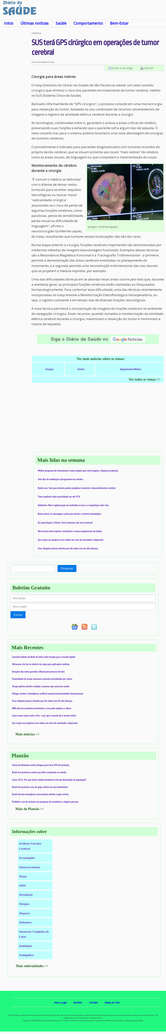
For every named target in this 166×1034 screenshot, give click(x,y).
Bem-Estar (119, 23)
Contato (93, 1002)
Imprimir (149, 68)
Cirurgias (49, 369)
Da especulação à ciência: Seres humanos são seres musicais (65, 522)
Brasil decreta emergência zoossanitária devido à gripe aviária (40, 794)
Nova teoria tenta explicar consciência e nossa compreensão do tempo (70, 531)
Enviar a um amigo (122, 68)
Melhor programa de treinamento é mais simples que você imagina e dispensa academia (78, 470)
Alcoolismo (26, 894)
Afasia (23, 876)
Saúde (61, 23)
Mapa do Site (112, 1002)
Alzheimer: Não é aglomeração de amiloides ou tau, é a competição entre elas (73, 505)
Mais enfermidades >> (32, 966)
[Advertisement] (16, 89)
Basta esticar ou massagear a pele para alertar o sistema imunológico (69, 513)
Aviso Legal (60, 1002)
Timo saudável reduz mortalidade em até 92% (59, 496)
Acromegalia (27, 857)
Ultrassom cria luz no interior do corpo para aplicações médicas (41, 664)
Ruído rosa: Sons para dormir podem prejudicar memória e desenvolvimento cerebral (76, 488)
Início (8, 23)
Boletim (78, 1002)
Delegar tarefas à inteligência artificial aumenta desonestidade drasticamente (47, 693)
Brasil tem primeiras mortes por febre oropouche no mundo (39, 772)
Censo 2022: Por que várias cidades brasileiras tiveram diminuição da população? (49, 779)
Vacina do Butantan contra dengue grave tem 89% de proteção (40, 765)
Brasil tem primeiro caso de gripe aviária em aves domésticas (40, 787)
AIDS (22, 885)
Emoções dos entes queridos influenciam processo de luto (38, 671)
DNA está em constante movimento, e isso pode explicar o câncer (41, 708)
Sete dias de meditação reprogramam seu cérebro (60, 479)
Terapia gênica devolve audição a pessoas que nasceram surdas (41, 686)
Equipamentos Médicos (130, 369)
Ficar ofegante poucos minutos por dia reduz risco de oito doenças (68, 548)
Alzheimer (25, 922)
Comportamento (88, 23)
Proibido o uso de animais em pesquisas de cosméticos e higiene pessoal (45, 801)
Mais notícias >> (27, 734)
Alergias (24, 903)
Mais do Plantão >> (29, 809)
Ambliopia (25, 945)
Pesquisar (67, 568)
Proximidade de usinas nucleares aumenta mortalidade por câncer (42, 679)
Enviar (18, 615)
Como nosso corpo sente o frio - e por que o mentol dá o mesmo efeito (44, 715)
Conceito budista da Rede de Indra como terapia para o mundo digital (43, 657)
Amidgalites (26, 955)
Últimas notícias (34, 23)
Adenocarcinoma (29, 867)
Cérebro (81, 369)
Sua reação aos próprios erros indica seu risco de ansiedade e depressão (70, 539)
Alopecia (24, 913)
